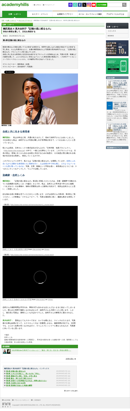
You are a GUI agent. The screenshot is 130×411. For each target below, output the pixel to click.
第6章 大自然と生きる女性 (16, 383)
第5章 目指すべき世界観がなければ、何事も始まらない (26, 381)
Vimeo (46, 249)
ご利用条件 (37, 400)
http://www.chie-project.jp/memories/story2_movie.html (32, 255)
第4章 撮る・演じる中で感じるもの (19, 378)
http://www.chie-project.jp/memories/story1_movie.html (32, 205)
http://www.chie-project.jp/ (14, 151)
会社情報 (7, 400)
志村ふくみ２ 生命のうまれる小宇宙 (17, 299)
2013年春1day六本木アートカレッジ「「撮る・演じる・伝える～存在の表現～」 (41, 350)
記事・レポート (15, 14)
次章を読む (70, 359)
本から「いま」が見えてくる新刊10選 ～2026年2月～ (120, 84)
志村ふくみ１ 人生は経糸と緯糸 (15, 249)
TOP (3, 20)
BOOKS (111, 36)
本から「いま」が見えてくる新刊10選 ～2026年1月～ (120, 128)
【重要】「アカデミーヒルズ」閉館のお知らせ (120, 106)
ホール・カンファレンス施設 (90, 14)
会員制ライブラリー (65, 14)
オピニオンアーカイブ (25, 20)
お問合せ (38, 5)
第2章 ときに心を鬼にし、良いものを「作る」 (23, 373)
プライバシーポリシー (21, 400)
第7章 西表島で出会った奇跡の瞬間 (19, 385)
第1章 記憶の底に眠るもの (16, 371)
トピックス (112, 31)
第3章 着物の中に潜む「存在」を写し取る (21, 376)
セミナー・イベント (40, 14)
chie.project (36, 249)
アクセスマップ (49, 5)
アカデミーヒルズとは (115, 14)
